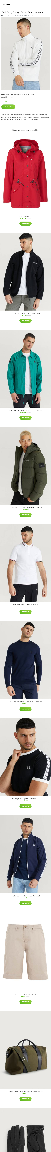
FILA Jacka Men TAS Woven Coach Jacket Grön (25, 410)
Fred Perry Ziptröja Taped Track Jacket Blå (25, 896)
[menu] (48, 4)
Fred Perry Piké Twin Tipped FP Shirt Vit (26, 605)
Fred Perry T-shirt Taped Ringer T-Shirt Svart (25, 799)
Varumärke (13, 94)
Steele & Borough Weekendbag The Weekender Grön (25, 1092)
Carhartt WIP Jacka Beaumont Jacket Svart (25, 313)
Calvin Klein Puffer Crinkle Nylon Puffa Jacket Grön (25, 507)
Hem (2, 15)
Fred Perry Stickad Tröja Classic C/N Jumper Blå (25, 702)
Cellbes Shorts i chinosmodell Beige (25, 994)
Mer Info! (8, 107)
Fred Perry (25, 94)
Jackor (32, 94)
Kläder (19, 94)
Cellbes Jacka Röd (25, 216)
